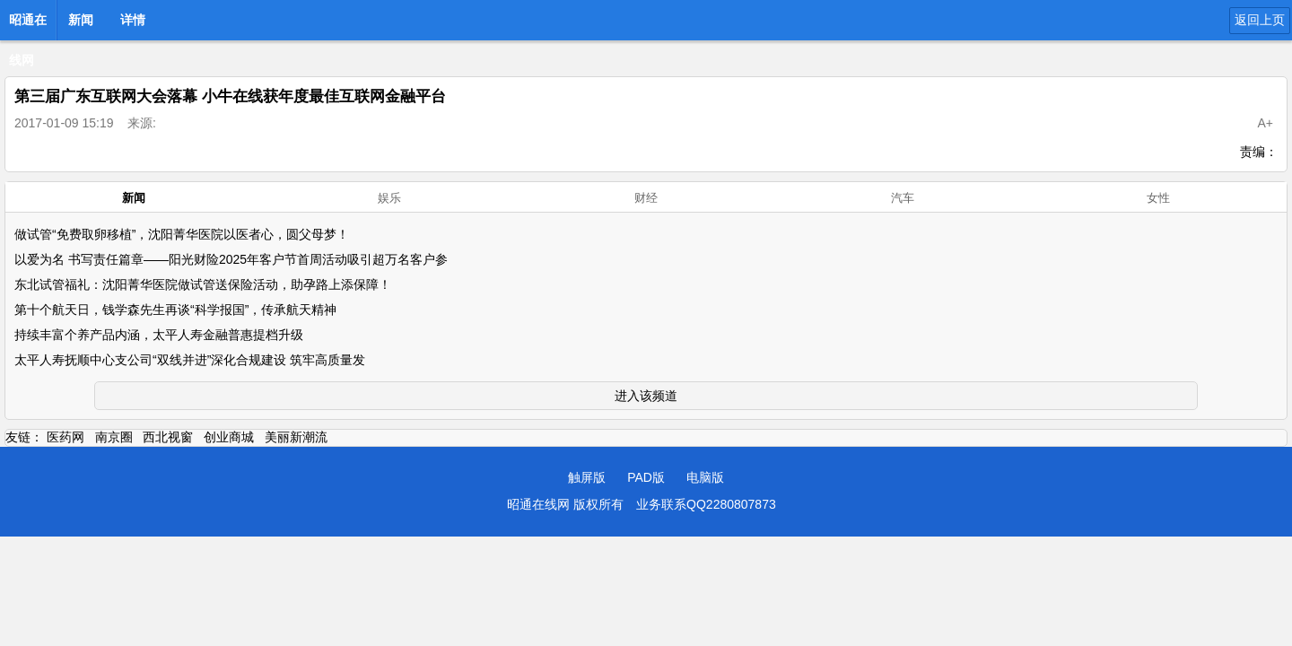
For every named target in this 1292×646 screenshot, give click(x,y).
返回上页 (1260, 20)
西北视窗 (168, 437)
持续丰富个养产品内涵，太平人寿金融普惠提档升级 (158, 334)
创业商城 (229, 437)
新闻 (80, 20)
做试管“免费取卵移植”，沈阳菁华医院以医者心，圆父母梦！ (181, 234)
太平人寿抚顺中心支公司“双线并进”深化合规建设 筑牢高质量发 (189, 360)
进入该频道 (646, 395)
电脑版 (705, 477)
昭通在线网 (28, 25)
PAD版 (646, 477)
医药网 (65, 437)
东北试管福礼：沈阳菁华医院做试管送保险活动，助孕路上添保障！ (202, 284)
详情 (132, 20)
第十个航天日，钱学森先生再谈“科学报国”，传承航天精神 (175, 309)
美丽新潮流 (296, 437)
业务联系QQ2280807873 (706, 504)
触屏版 (587, 477)
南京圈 (114, 437)
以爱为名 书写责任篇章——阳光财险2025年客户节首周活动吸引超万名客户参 (231, 259)
